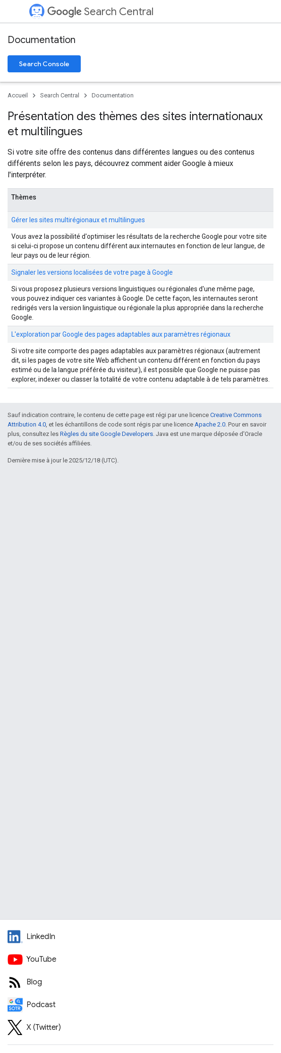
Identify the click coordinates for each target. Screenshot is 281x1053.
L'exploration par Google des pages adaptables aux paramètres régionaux (120, 334)
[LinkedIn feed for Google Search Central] (140, 936)
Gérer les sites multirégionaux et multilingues (78, 220)
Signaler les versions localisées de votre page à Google (92, 272)
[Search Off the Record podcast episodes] (140, 1004)
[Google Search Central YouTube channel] (140, 959)
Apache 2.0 (210, 424)
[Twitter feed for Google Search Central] (140, 1027)
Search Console (44, 64)
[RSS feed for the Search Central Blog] (140, 982)
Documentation (42, 40)
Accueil (18, 95)
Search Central (100, 11)
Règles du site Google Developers (106, 433)
